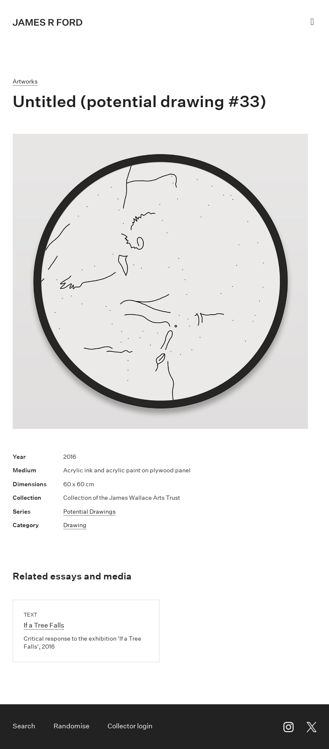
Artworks (25, 81)
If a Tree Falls (44, 625)
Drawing (74, 525)
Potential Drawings (89, 511)
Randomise (71, 726)
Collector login (130, 726)
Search (24, 726)
